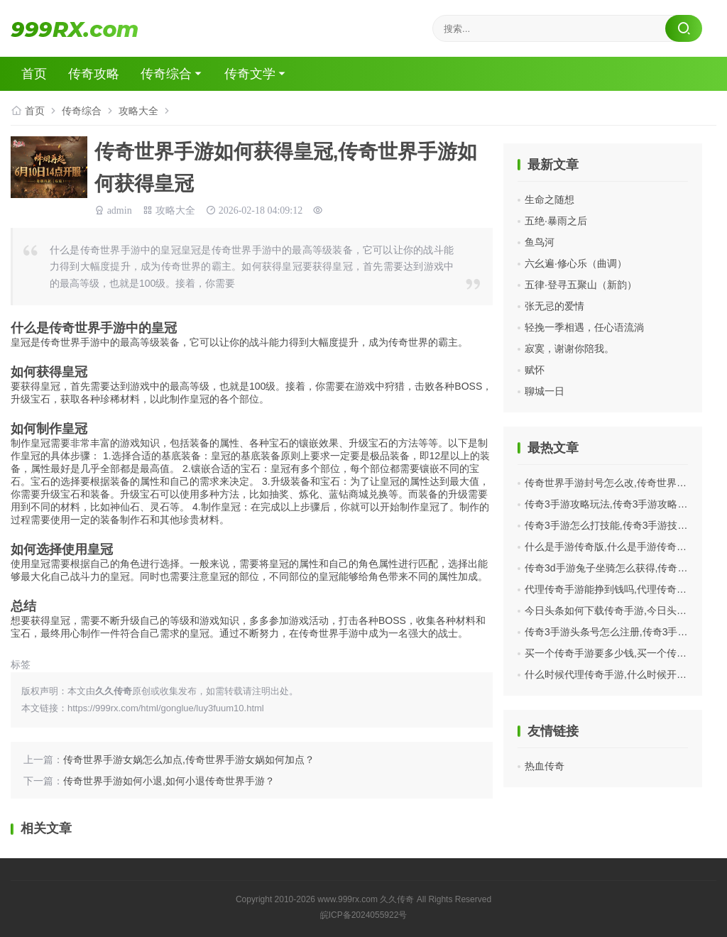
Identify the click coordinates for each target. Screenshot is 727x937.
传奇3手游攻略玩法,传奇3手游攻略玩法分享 (621, 504)
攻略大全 (138, 110)
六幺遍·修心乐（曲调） (576, 263)
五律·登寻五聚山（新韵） (581, 284)
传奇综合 (166, 74)
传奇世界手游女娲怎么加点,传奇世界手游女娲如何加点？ (189, 759)
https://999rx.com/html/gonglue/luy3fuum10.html (165, 708)
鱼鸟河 (539, 242)
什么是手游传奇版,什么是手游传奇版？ (610, 546)
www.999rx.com (347, 899)
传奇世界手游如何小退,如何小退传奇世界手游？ (169, 781)
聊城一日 (544, 391)
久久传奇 (397, 899)
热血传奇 (544, 766)
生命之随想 (549, 199)
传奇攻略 (93, 74)
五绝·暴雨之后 (556, 220)
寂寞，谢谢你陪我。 (569, 348)
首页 (34, 74)
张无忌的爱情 (554, 306)
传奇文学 (249, 74)
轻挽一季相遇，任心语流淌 (584, 327)
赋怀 (535, 370)
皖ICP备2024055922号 (364, 915)
